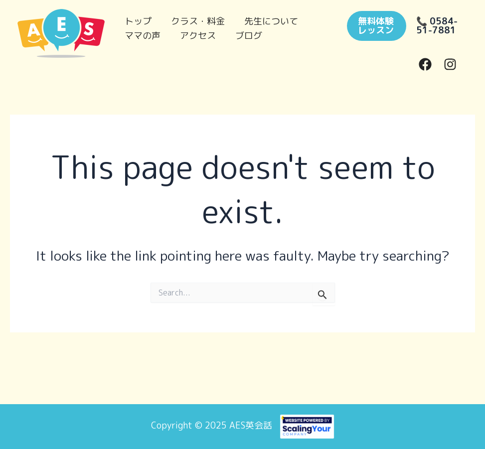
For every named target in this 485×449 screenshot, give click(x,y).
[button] (374, 26)
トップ (137, 18)
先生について (267, 18)
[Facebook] (425, 64)
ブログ (244, 33)
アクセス (195, 33)
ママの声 (142, 33)
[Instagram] (450, 64)
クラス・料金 (195, 18)
